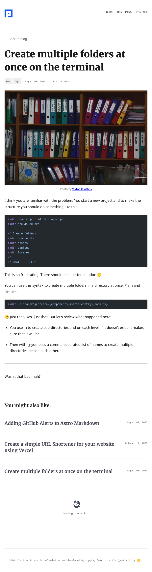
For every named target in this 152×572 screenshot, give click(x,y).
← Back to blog (16, 39)
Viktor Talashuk (82, 189)
